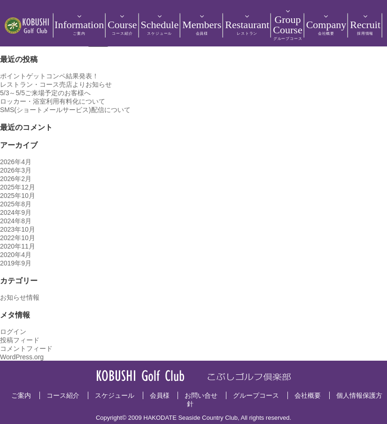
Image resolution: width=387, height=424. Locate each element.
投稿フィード (19, 340)
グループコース (256, 395)
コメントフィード (26, 348)
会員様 (160, 395)
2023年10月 (17, 229)
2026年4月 (15, 162)
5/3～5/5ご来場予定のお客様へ (45, 93)
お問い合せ (201, 395)
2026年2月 (15, 178)
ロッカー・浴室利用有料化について (52, 101)
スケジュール (114, 395)
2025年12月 (17, 187)
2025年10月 (17, 195)
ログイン (13, 331)
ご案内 (21, 395)
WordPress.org (22, 357)
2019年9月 (15, 263)
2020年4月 (15, 254)
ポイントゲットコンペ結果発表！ (49, 76)
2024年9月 (15, 212)
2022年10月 (17, 238)
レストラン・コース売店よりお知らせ (56, 84)
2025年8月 (15, 204)
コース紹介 (62, 395)
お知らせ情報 (19, 297)
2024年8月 (15, 221)
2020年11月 (17, 246)
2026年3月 (15, 170)
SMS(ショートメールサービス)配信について (65, 110)
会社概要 (307, 395)
